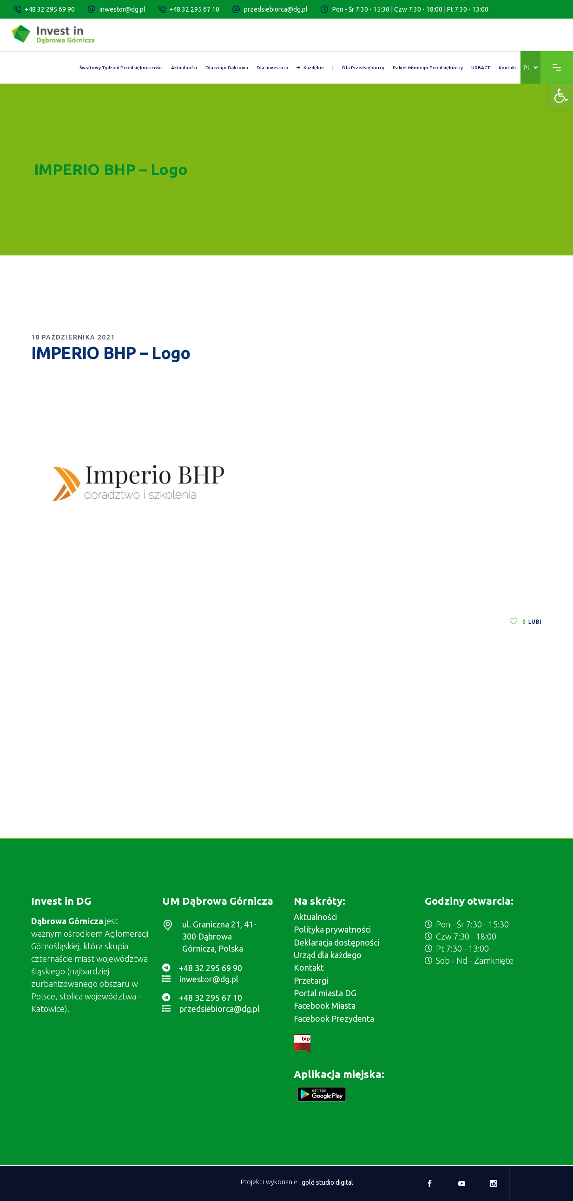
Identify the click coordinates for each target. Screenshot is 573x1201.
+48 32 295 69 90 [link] (50, 9)
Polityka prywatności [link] (332, 929)
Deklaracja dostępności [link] (336, 942)
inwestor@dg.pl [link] (122, 9)
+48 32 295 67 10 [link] (194, 9)
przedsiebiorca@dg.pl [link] (276, 9)
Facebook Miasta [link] (325, 1005)
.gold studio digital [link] (326, 1182)
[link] (561, 96)
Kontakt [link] (309, 967)
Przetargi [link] (311, 980)
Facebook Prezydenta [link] (334, 1018)
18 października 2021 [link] (73, 337)
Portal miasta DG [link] (325, 993)
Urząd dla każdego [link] (328, 954)
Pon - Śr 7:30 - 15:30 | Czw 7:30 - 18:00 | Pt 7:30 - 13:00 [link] (410, 9)
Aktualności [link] (315, 916)
